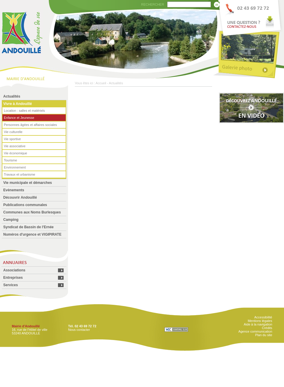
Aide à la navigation (258, 324)
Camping (10, 220)
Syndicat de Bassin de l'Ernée (28, 227)
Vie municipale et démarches (27, 183)
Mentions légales (260, 321)
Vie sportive (12, 139)
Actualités (11, 96)
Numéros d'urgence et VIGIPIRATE (32, 234)
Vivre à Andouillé (17, 104)
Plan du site (263, 335)
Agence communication (255, 331)
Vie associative (14, 146)
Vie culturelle (13, 132)
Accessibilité (263, 317)
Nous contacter (79, 329)
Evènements (13, 190)
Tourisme (10, 160)
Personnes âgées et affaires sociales (30, 125)
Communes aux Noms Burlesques (32, 212)
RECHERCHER (152, 4)
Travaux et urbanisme (19, 174)
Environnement (15, 167)
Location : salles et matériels (24, 110)
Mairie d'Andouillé (26, 326)
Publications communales (25, 205)
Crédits (267, 328)
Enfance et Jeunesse (19, 117)
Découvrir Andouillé (20, 197)
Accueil (101, 83)
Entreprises (13, 278)
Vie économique (15, 153)
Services (10, 285)
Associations (14, 270)
